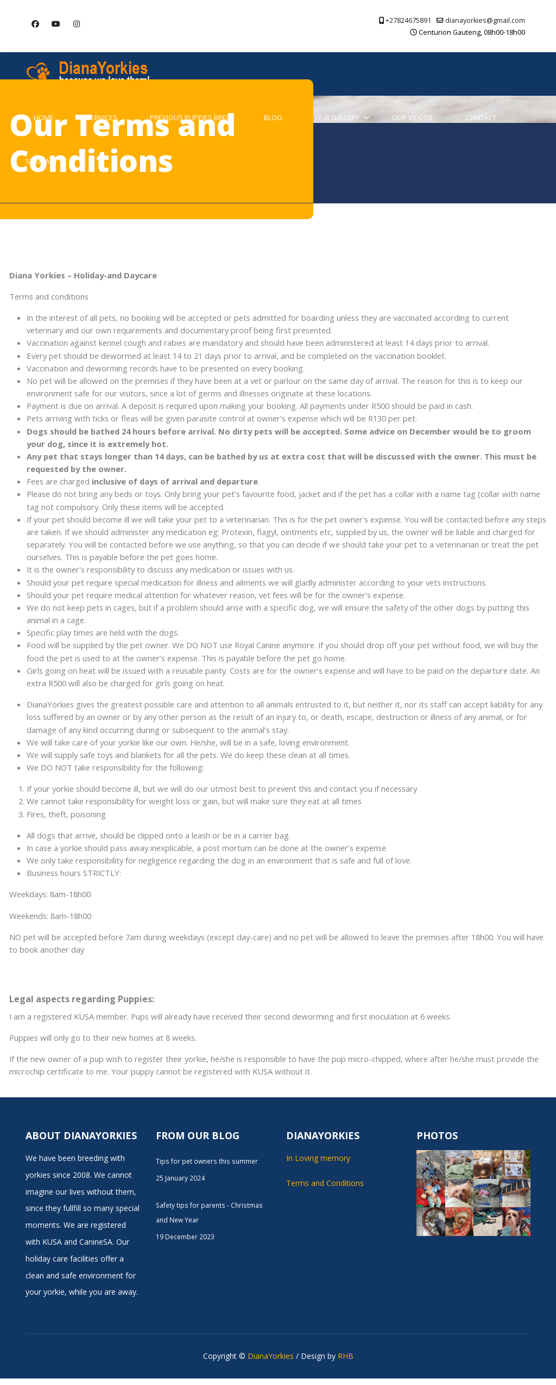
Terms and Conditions (325, 1189)
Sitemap (40, 161)
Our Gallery (337, 117)
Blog (273, 117)
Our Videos (412, 117)
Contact (480, 117)
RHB (345, 1362)
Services (101, 117)
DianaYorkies (271, 1362)
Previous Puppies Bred (190, 117)
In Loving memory (318, 1164)
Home (44, 117)
